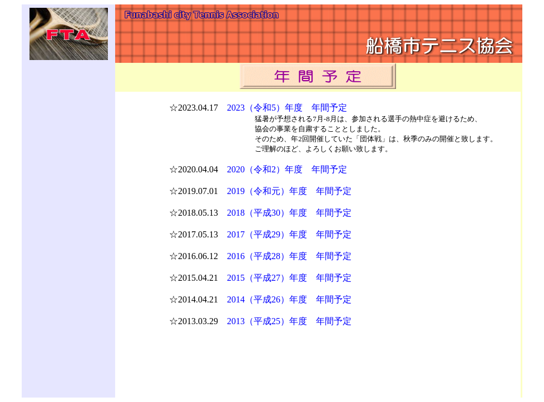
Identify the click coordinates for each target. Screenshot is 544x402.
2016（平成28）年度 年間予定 (289, 256)
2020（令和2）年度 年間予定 (287, 169)
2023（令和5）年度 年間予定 (287, 107)
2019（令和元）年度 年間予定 (289, 191)
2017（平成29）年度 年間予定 (289, 234)
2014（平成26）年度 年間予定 (289, 299)
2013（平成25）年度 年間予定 (289, 321)
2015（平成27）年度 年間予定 (289, 277)
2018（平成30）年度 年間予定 (289, 212)
